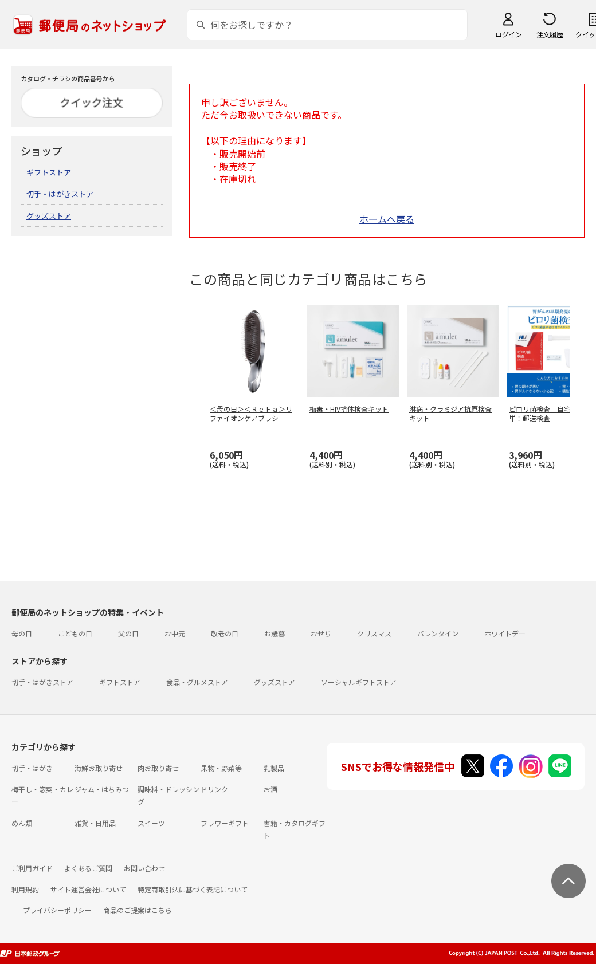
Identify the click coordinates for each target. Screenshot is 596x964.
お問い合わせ (144, 868)
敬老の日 (224, 633)
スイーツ (151, 823)
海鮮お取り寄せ (98, 768)
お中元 (174, 633)
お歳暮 (274, 633)
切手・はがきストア (59, 193)
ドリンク (214, 789)
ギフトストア (48, 172)
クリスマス (374, 633)
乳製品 (274, 768)
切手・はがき (32, 768)
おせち (321, 633)
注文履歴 (549, 34)
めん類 (21, 823)
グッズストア (48, 215)
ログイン (508, 34)
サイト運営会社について (88, 889)
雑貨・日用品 (95, 823)
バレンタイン (437, 633)
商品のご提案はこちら (137, 910)
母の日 (21, 633)
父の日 (128, 633)
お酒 (270, 789)
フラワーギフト (225, 823)
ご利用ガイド (32, 868)
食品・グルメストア (197, 682)
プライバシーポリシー (57, 910)
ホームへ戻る (386, 219)
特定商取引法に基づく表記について (193, 889)
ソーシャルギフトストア (359, 682)
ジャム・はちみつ (101, 789)
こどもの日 (75, 633)
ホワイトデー (505, 633)
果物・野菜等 (221, 768)
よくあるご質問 (88, 868)
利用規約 (25, 889)
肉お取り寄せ (158, 768)
